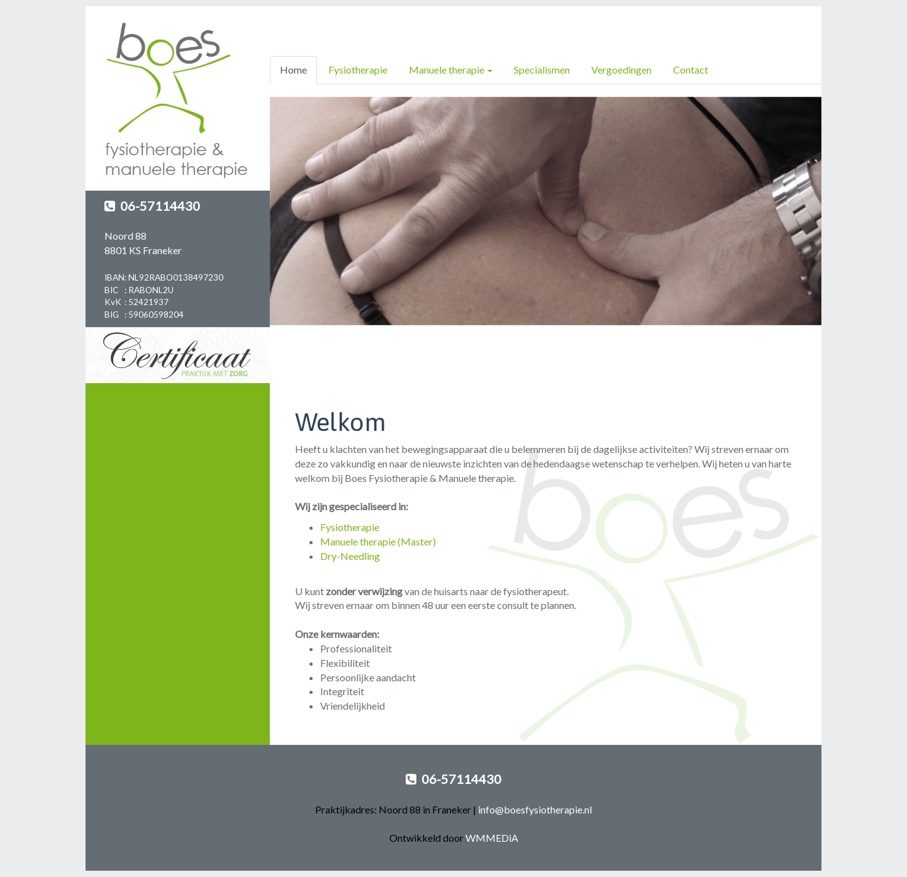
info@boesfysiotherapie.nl (535, 809)
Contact (690, 69)
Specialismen (542, 69)
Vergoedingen (621, 69)
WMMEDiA (491, 838)
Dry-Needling (350, 556)
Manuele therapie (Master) (378, 541)
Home (293, 69)
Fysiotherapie (357, 69)
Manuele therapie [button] (450, 69)
